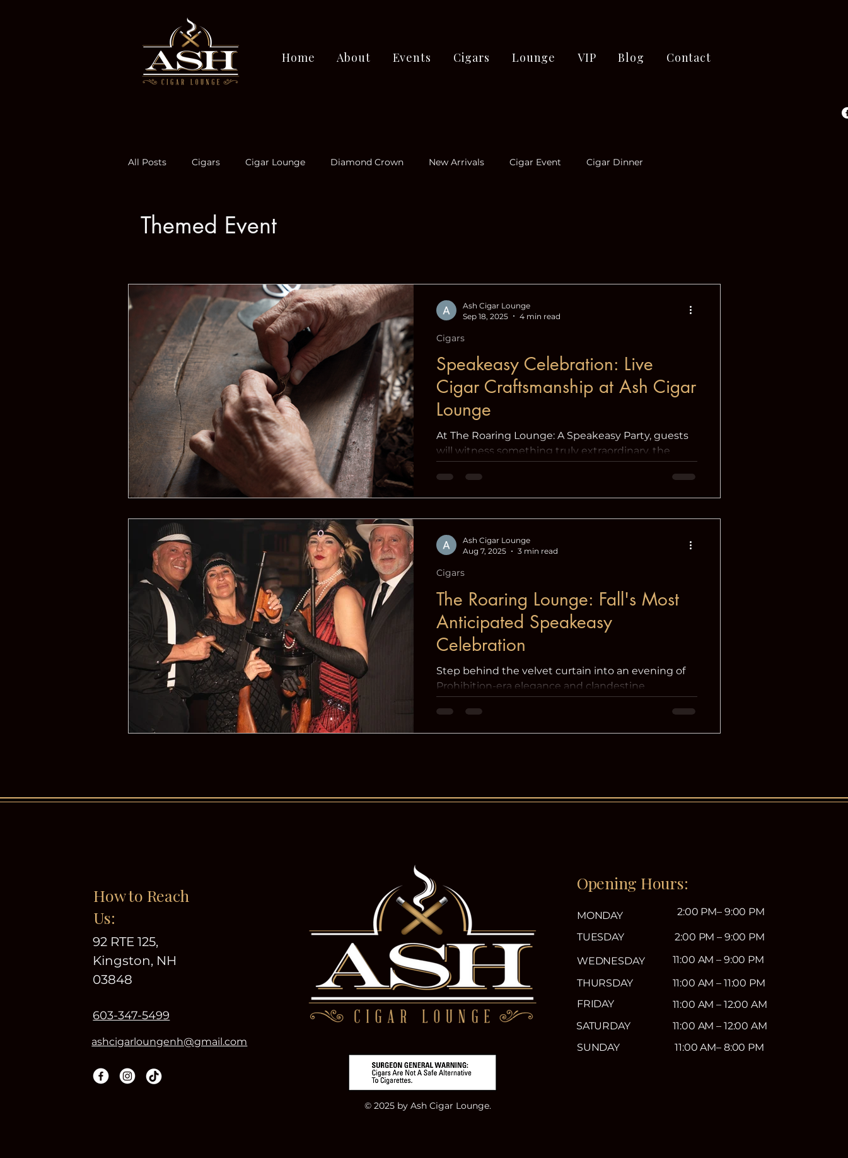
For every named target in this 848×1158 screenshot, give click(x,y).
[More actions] (695, 310)
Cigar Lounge (275, 162)
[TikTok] (153, 1076)
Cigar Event (535, 162)
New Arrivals (456, 162)
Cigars (206, 162)
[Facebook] (100, 1076)
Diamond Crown (367, 162)
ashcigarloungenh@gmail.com (169, 1042)
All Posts (147, 162)
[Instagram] (127, 1076)
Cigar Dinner (614, 162)
